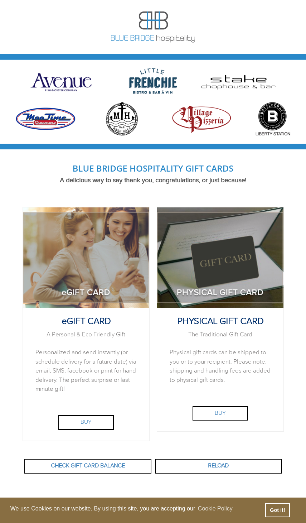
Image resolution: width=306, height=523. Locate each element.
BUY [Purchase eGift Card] (86, 422)
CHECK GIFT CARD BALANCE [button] (88, 465)
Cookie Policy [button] (215, 508)
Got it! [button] (277, 510)
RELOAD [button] (218, 465)
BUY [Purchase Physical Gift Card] (220, 413)
